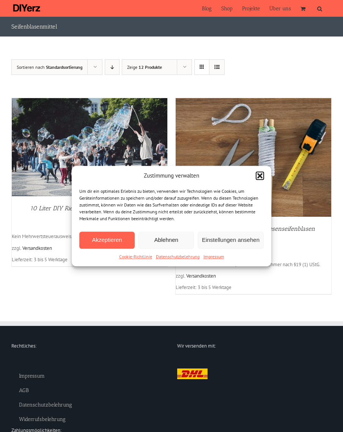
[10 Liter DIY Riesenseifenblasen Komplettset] (89, 101)
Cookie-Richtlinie (135, 256)
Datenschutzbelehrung (178, 256)
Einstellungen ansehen (231, 240)
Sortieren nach (49, 67)
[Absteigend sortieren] (112, 67)
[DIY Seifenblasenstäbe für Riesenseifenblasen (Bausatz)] (253, 101)
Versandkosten (37, 248)
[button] (260, 176)
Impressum (213, 256)
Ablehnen (166, 240)
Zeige (144, 67)
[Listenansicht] (216, 67)
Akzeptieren (107, 240)
